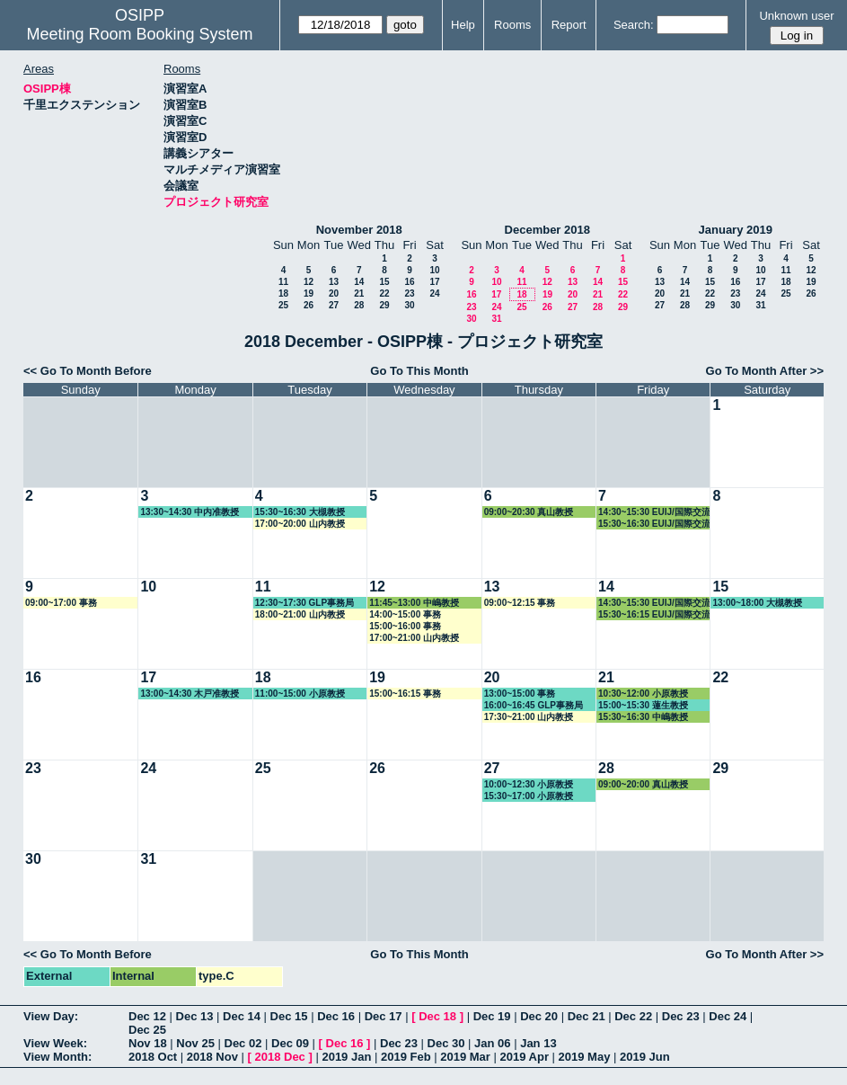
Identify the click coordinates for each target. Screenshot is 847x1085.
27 (334, 305)
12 (308, 282)
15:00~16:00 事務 (405, 626)
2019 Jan (346, 1056)
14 (359, 282)
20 (334, 293)
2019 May (585, 1056)
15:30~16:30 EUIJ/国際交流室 (654, 524)
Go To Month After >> (765, 371)
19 (308, 293)
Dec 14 (241, 1016)
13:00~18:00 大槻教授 (757, 603)
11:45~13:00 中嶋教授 (414, 603)
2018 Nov (212, 1056)
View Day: (50, 1016)
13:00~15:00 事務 (520, 693)
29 (384, 305)
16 (409, 282)
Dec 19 (492, 1016)
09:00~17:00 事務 (61, 603)
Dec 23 (681, 1016)
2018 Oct (152, 1056)
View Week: (55, 1043)
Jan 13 (538, 1043)
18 (283, 293)
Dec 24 (727, 1016)
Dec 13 (195, 1016)
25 (283, 305)
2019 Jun (645, 1056)
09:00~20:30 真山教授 (529, 512)
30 (409, 305)
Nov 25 (195, 1043)
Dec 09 (290, 1043)
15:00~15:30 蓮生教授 (643, 705)
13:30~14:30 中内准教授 (189, 512)
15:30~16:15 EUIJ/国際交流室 (654, 614)
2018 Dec (279, 1056)
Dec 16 (336, 1016)
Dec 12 (147, 1016)
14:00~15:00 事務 (405, 614)
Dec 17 (383, 1016)
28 (359, 305)
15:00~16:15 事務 (405, 693)
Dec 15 (289, 1016)
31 (496, 319)
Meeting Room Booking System (139, 34)
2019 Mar (465, 1056)
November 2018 (359, 229)
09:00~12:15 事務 (520, 603)
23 (409, 293)
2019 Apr (524, 1056)
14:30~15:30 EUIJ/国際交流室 (654, 512)
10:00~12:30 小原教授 (529, 784)
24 (434, 293)
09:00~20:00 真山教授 (643, 784)
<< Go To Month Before (87, 371)
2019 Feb (406, 1056)
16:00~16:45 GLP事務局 (533, 705)
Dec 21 (586, 1016)
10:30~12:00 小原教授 (643, 693)
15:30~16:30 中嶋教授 (643, 717)
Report (569, 24)
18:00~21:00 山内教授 (300, 614)
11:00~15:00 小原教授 (300, 693)
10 (434, 270)
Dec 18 (437, 1016)
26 (308, 305)
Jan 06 (492, 1043)
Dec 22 (633, 1016)
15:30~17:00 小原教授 (529, 796)
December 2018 (547, 229)
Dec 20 (539, 1016)
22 (384, 293)
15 (384, 282)
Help (463, 24)
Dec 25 (147, 1029)
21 (359, 293)
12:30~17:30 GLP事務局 (304, 603)
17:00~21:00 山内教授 (414, 638)
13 (334, 282)
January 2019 (735, 229)
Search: (633, 24)
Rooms (512, 24)
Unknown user (796, 15)
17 (434, 282)
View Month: (57, 1056)
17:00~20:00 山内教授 (300, 524)
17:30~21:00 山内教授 (529, 717)
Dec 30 (446, 1043)
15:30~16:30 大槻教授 (300, 512)
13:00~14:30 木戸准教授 (189, 693)
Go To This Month (419, 371)
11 (283, 282)
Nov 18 (147, 1043)
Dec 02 (243, 1043)
